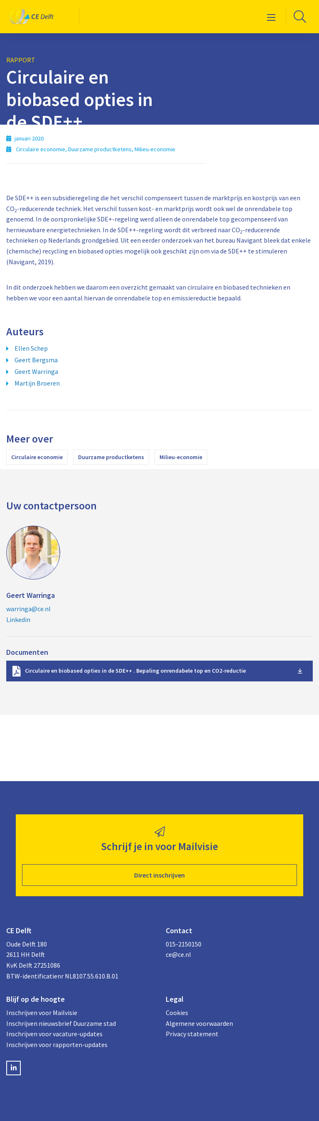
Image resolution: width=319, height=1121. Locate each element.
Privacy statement (192, 1034)
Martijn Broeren (37, 383)
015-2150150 (183, 944)
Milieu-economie (181, 457)
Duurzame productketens (111, 457)
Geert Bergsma (36, 360)
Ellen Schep (31, 348)
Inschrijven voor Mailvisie (41, 1012)
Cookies (177, 1012)
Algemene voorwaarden (199, 1023)
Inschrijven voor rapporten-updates (57, 1044)
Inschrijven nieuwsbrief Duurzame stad (61, 1023)
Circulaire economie (37, 457)
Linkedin (18, 619)
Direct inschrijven (159, 875)
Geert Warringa (36, 371)
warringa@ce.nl (28, 609)
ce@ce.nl (178, 954)
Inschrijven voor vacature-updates (54, 1034)
